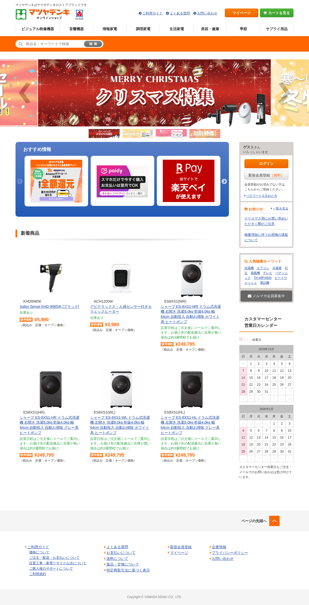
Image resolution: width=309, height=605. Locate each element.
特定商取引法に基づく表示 (128, 570)
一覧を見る (280, 208)
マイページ (242, 13)
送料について (117, 558)
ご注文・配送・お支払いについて (54, 558)
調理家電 (143, 29)
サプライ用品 (277, 29)
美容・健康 (210, 29)
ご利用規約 (37, 574)
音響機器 (76, 29)
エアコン (263, 268)
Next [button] (223, 181)
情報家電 (110, 29)
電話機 (264, 283)
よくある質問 (180, 13)
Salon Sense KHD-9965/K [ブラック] (49, 306)
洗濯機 (249, 268)
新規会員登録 (266, 175)
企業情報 (219, 547)
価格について (39, 552)
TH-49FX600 (263, 278)
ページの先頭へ (254, 521)
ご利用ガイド (152, 13)
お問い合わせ (207, 13)
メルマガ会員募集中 (266, 296)
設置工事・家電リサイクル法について (57, 563)
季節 (243, 29)
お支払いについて (120, 553)
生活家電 (176, 29)
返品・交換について (122, 564)
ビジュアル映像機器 (37, 29)
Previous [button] (19, 181)
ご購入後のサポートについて (51, 568)
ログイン (266, 164)
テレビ (267, 273)
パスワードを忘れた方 (261, 196)
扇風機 (255, 273)
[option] (56, 181)
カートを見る (277, 13)
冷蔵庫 (277, 268)
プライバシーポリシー (230, 553)
